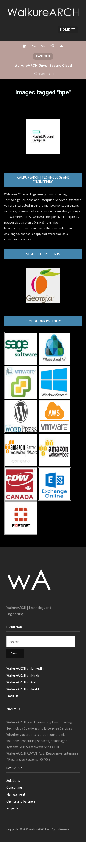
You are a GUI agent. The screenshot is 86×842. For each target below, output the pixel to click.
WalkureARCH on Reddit (23, 689)
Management (15, 794)
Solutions (13, 780)
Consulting (14, 787)
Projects (12, 808)
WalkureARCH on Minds (23, 675)
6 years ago (46, 74)
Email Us (12, 696)
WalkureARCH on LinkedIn (25, 668)
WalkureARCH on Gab (21, 682)
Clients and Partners (21, 801)
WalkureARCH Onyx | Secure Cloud (43, 65)
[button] (67, 29)
